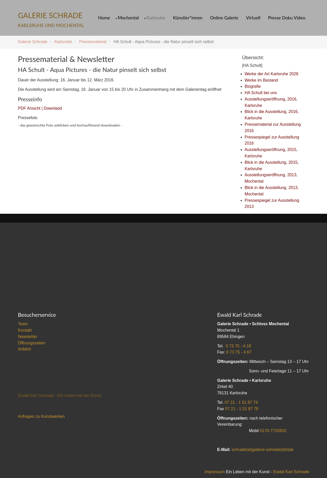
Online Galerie (224, 17)
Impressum (215, 472)
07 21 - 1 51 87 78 (241, 409)
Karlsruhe (155, 17)
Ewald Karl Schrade (291, 472)
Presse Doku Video (286, 17)
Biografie (253, 86)
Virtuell (253, 17)
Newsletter (27, 336)
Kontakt (25, 330)
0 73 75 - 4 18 (238, 346)
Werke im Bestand (261, 80)
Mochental (128, 17)
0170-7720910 (273, 431)
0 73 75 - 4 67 (239, 352)
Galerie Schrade (33, 42)
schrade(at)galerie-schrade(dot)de (263, 449)
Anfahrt (24, 349)
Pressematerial (93, 42)
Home (104, 17)
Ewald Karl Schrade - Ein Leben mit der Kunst (59, 395)
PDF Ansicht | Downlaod (40, 108)
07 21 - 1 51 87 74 (241, 402)
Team (23, 324)
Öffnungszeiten (31, 343)
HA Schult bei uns (261, 93)
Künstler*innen (187, 17)
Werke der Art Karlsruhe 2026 (271, 74)
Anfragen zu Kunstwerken (41, 416)
